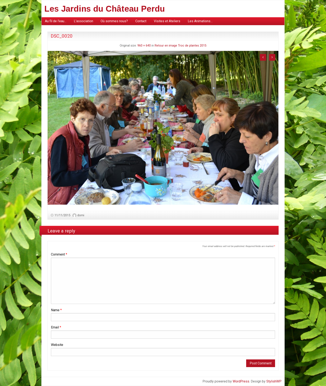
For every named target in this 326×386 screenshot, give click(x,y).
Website (57, 345)
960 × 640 (144, 45)
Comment (59, 254)
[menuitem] (56, 21)
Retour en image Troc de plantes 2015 (180, 45)
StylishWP (274, 381)
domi (80, 215)
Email (56, 327)
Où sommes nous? (114, 21)
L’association (83, 21)
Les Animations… (200, 21)
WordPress (241, 381)
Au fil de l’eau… (55, 21)
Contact (140, 21)
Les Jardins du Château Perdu (104, 8)
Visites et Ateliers (167, 21)
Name (56, 310)
